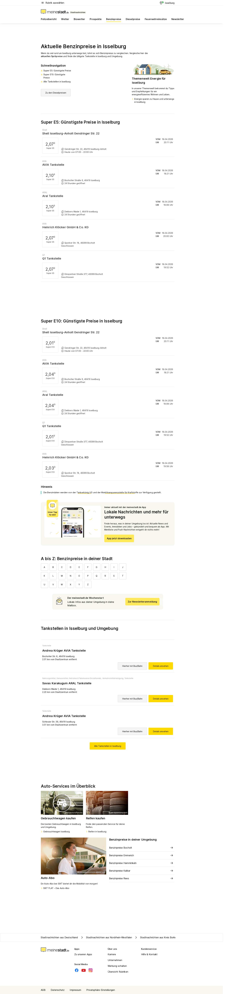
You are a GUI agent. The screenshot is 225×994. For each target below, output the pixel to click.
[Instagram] (90, 970)
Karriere (112, 954)
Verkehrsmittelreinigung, (113, 678)
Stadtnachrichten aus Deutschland (59, 937)
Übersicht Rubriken (118, 971)
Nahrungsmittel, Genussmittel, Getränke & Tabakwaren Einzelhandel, (72, 678)
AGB (43, 990)
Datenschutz (57, 990)
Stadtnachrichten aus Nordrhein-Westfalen (106, 937)
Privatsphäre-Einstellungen (100, 990)
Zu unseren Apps (83, 954)
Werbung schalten (117, 965)
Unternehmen (115, 960)
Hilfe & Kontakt (149, 954)
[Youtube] (83, 970)
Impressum (75, 990)
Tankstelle (46, 645)
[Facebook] (76, 970)
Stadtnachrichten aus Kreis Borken (156, 937)
